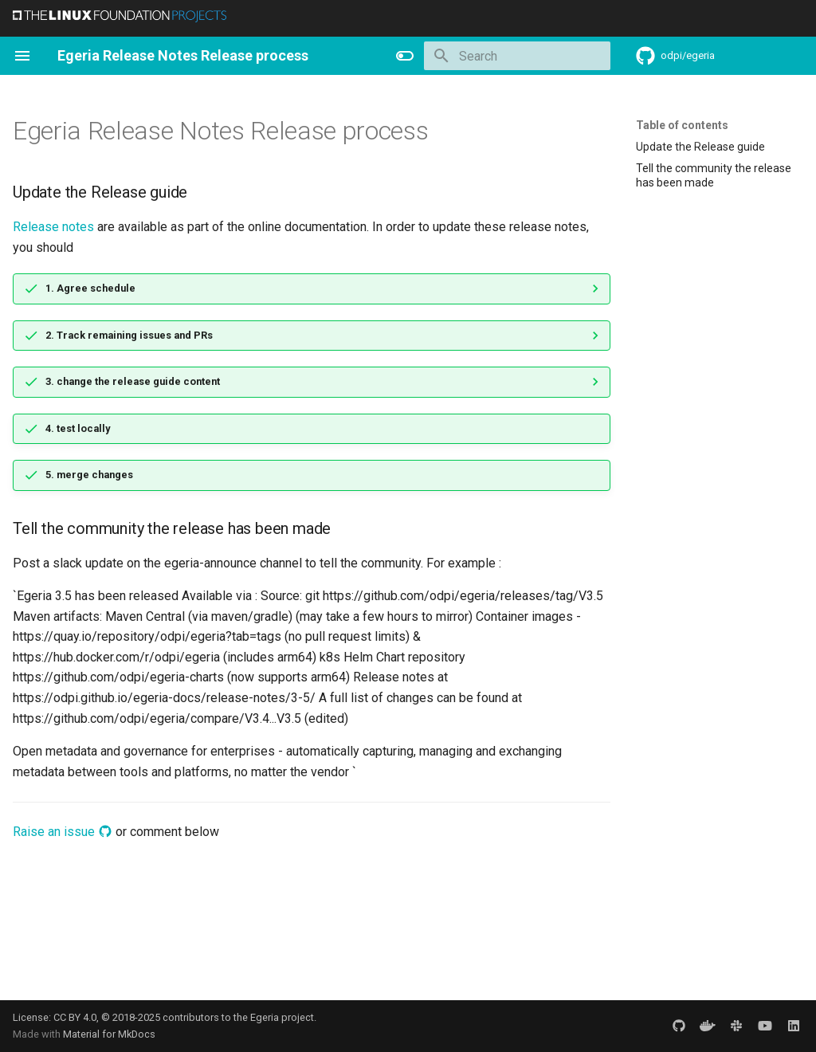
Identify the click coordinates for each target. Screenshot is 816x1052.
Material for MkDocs (109, 1034)
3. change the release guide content (132, 381)
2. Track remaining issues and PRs (129, 335)
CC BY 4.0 (74, 1017)
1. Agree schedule (90, 288)
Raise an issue (62, 831)
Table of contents (682, 125)
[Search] (517, 55)
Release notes (53, 226)
